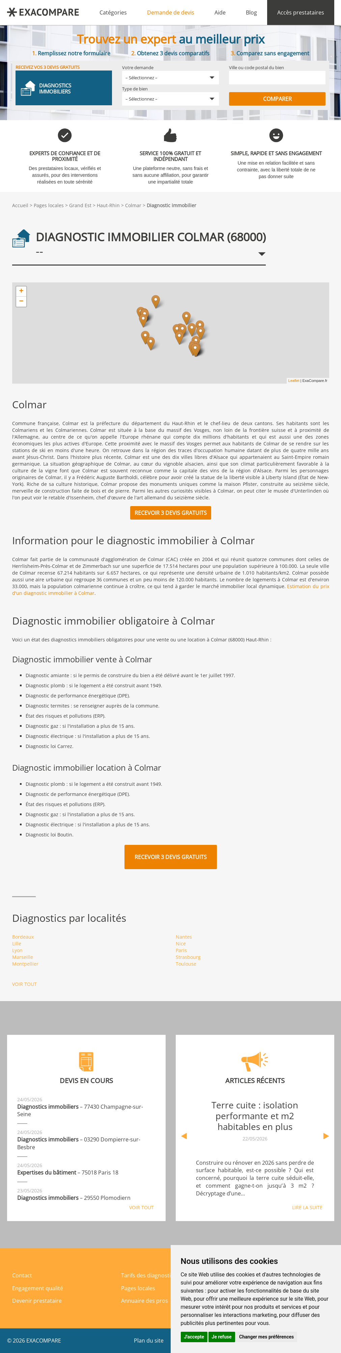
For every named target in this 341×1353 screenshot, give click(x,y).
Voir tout (24, 984)
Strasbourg (188, 957)
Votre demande (137, 67)
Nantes (184, 937)
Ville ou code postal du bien (256, 67)
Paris (181, 950)
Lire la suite (307, 1207)
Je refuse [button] (222, 1337)
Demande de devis (170, 12)
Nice (181, 943)
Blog (251, 12)
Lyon (17, 950)
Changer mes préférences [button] (266, 1337)
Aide (220, 12)
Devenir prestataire (37, 1300)
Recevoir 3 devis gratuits (171, 513)
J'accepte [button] (194, 1337)
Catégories (113, 12)
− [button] (21, 302)
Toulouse (186, 964)
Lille (16, 943)
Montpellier (25, 964)
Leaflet (294, 381)
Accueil (20, 205)
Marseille (22, 957)
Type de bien (135, 89)
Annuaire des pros (144, 1300)
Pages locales (49, 205)
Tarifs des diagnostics (148, 1275)
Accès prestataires (300, 12)
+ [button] (21, 291)
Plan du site (149, 1340)
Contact (22, 1275)
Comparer (277, 99)
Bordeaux (23, 937)
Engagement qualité (37, 1288)
